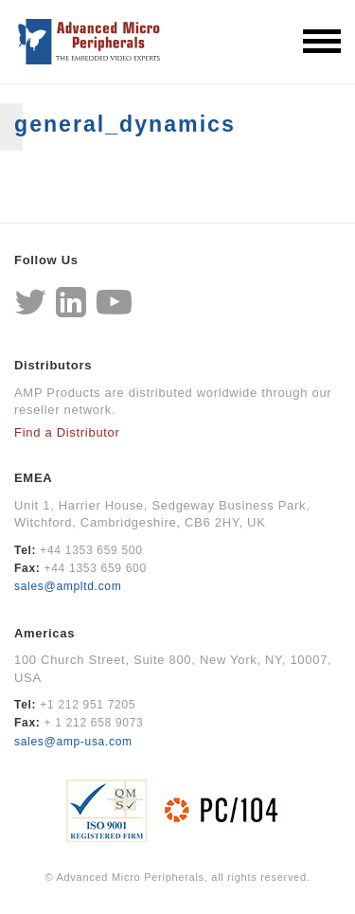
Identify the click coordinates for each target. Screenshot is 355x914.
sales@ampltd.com (67, 586)
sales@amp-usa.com (73, 741)
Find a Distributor (67, 432)
